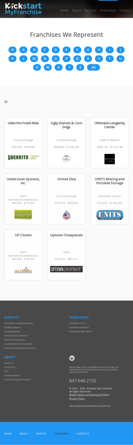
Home (64, 10)
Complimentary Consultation (18, 344)
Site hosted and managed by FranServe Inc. (90, 405)
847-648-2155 (82, 381)
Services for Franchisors (16, 335)
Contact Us (9, 367)
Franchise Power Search (80, 331)
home (8, 433)
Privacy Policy (77, 398)
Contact (125, 10)
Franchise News (12, 375)
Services (91, 10)
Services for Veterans (14, 339)
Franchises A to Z (77, 323)
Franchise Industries (79, 327)
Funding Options (12, 327)
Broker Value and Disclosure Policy (89, 394)
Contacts (82, 433)
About (76, 10)
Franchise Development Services (20, 348)
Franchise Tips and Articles (17, 379)
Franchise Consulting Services (18, 323)
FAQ (6, 371)
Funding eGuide (12, 331)
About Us (8, 363)
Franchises (108, 10)
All (93, 67)
